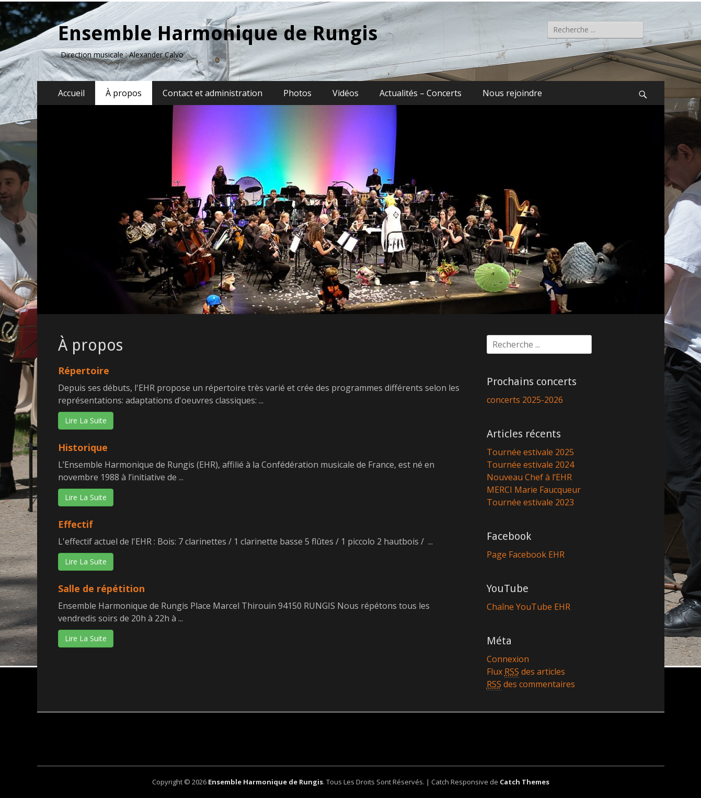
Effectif (75, 524)
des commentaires (531, 684)
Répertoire (83, 370)
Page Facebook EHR (526, 554)
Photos (297, 93)
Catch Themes (524, 782)
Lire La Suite (86, 420)
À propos (124, 93)
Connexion (508, 659)
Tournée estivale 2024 (530, 464)
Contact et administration (212, 93)
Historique (83, 447)
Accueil (71, 93)
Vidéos (345, 93)
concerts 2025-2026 (525, 400)
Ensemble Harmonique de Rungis (217, 33)
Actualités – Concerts (421, 93)
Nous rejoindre (512, 93)
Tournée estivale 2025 (530, 452)
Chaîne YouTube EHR (528, 606)
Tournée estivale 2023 (530, 502)
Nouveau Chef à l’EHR (529, 477)
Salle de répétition (101, 588)
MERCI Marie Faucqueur (534, 489)
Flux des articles (526, 672)
